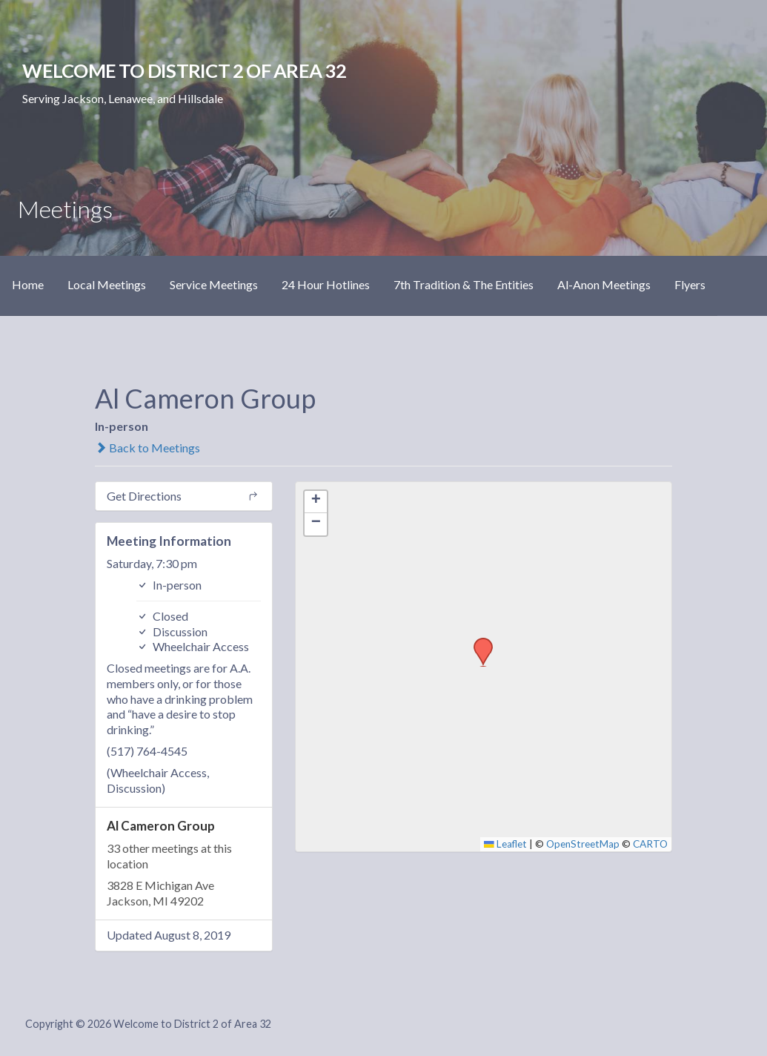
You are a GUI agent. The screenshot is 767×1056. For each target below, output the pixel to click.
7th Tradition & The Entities (464, 284)
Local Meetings (106, 284)
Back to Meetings (147, 447)
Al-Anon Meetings (604, 284)
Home (28, 284)
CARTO (650, 844)
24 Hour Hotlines (326, 284)
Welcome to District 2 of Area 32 (183, 70)
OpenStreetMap (583, 844)
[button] (478, 642)
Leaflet (505, 844)
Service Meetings (214, 284)
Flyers (689, 284)
